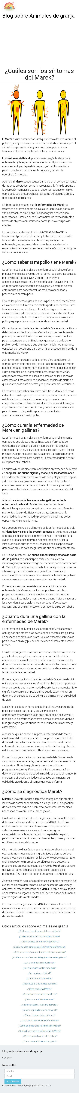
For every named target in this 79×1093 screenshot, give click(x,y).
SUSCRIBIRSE (12, 1081)
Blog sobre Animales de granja (38, 16)
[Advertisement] (39, 42)
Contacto (7, 1057)
